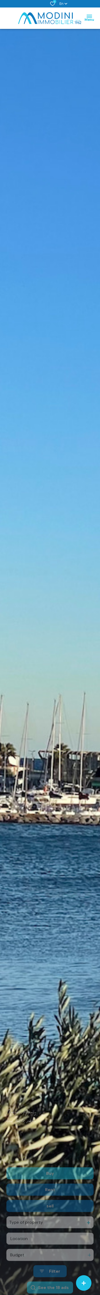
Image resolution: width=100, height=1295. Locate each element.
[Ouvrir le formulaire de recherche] (50, 1287)
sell (50, 1221)
